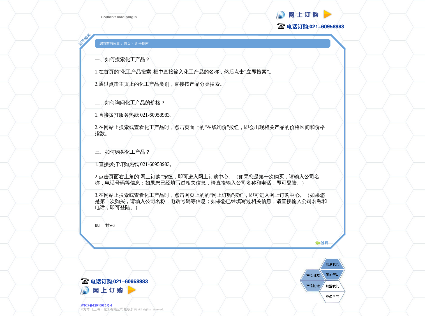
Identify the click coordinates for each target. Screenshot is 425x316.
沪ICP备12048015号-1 (96, 305)
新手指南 (142, 43)
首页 (127, 43)
